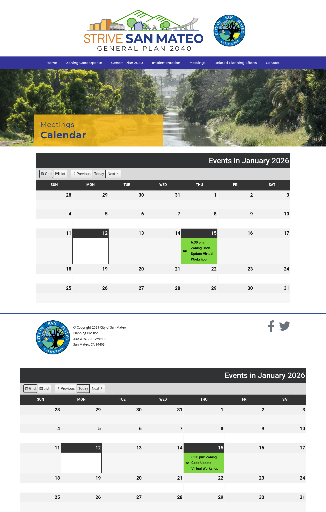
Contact (273, 63)
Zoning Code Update (84, 63)
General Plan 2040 (127, 63)
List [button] (60, 174)
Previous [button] (81, 174)
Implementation (166, 63)
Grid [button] (46, 174)
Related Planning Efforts (236, 63)
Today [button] (99, 174)
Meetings (197, 63)
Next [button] (113, 174)
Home (52, 63)
